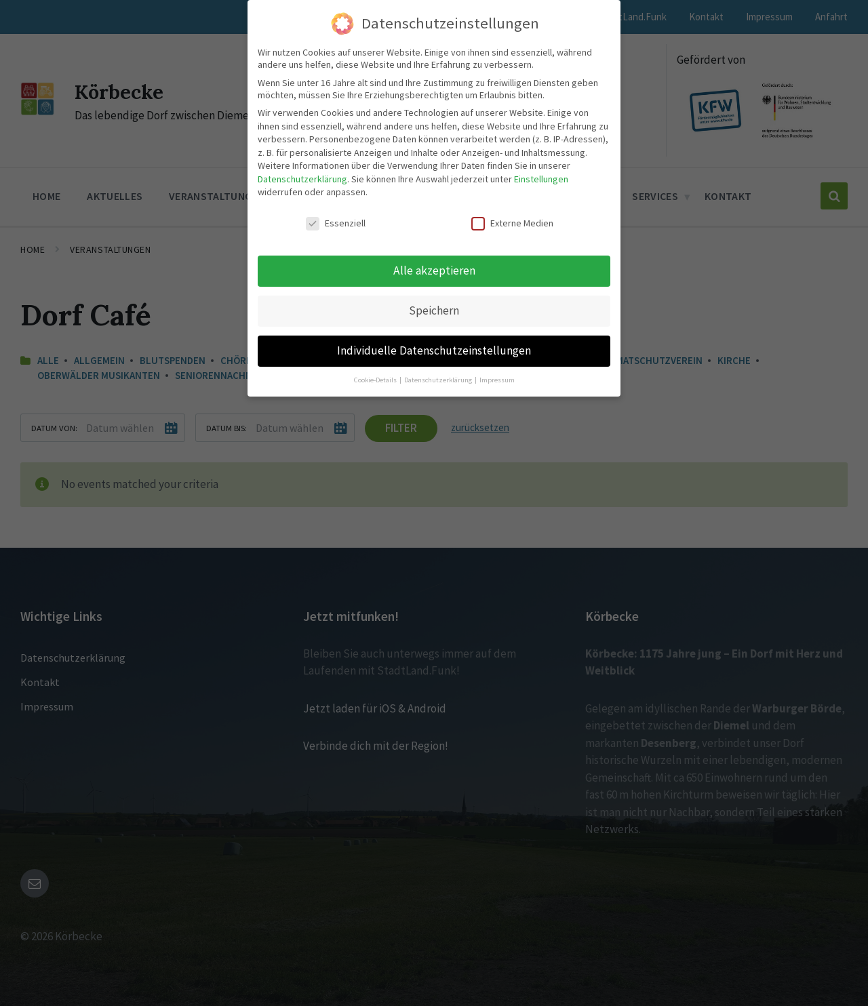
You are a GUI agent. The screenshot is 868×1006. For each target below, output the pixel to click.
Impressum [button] (497, 380)
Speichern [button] (434, 310)
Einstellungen (541, 179)
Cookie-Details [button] (376, 380)
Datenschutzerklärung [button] (438, 380)
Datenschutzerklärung (302, 179)
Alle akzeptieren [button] (434, 270)
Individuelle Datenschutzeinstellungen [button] (434, 350)
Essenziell (336, 223)
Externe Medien (512, 223)
